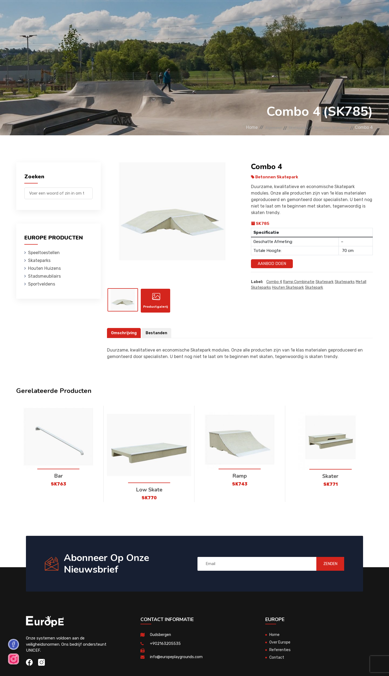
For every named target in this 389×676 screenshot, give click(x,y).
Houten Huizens (147, 12)
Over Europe (280, 647)
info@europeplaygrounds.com (177, 661)
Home (229, 127)
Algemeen (255, 127)
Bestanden (158, 337)
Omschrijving (124, 337)
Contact (285, 12)
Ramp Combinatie (298, 282)
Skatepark (325, 282)
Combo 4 (274, 282)
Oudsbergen (161, 639)
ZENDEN (325, 568)
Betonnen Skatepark (327, 127)
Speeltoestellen (78, 12)
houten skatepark (288, 288)
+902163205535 (165, 648)
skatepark (314, 288)
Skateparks (113, 12)
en (356, 13)
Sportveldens (225, 12)
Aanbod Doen (272, 263)
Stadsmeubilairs (186, 12)
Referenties (258, 12)
